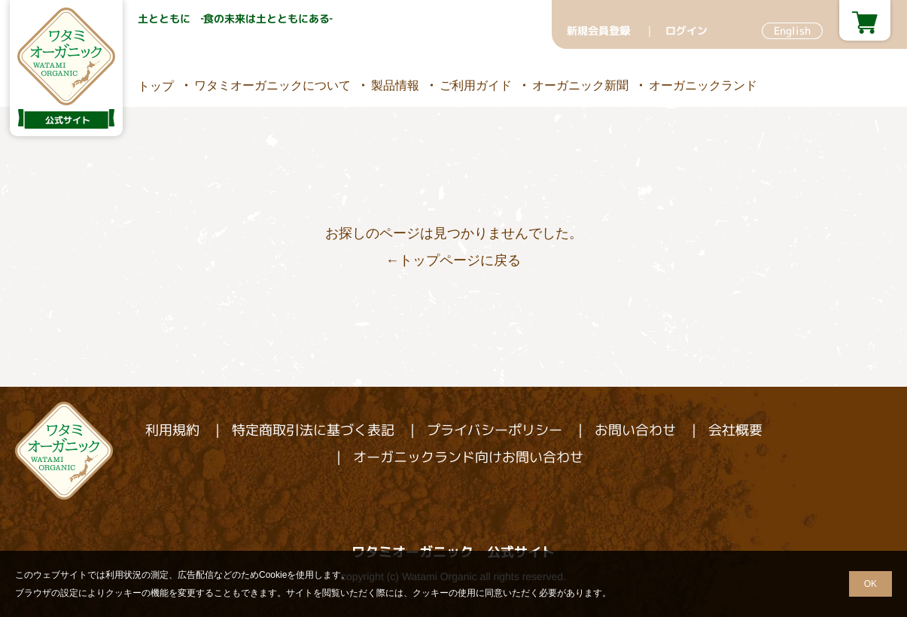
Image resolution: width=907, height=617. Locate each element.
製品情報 (394, 85)
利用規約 (172, 430)
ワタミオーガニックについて (271, 85)
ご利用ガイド (475, 85)
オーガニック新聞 (579, 85)
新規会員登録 (597, 30)
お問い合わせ (634, 430)
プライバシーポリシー (494, 430)
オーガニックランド (702, 85)
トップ (155, 86)
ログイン (686, 30)
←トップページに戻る (453, 260)
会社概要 (735, 430)
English (791, 30)
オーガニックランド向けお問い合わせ (467, 457)
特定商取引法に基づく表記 (312, 430)
